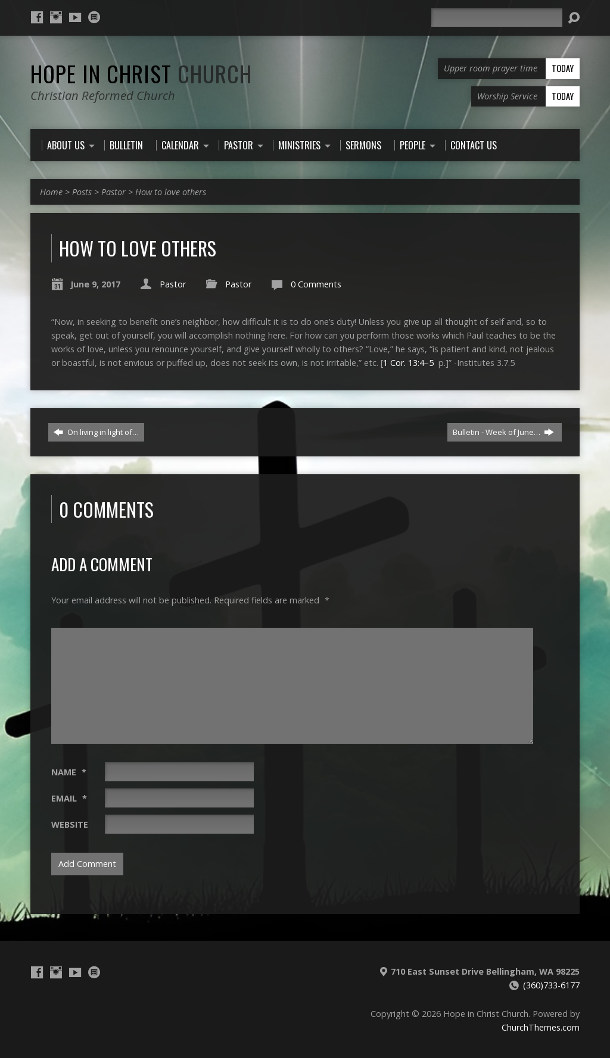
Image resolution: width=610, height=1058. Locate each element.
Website (69, 824)
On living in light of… (96, 432)
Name (68, 772)
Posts (82, 192)
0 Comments (316, 284)
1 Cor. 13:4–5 (408, 362)
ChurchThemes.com (541, 1027)
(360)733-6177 (551, 985)
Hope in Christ (141, 73)
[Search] (496, 17)
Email (69, 798)
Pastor (113, 192)
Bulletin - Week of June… (503, 432)
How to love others (170, 192)
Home (51, 192)
